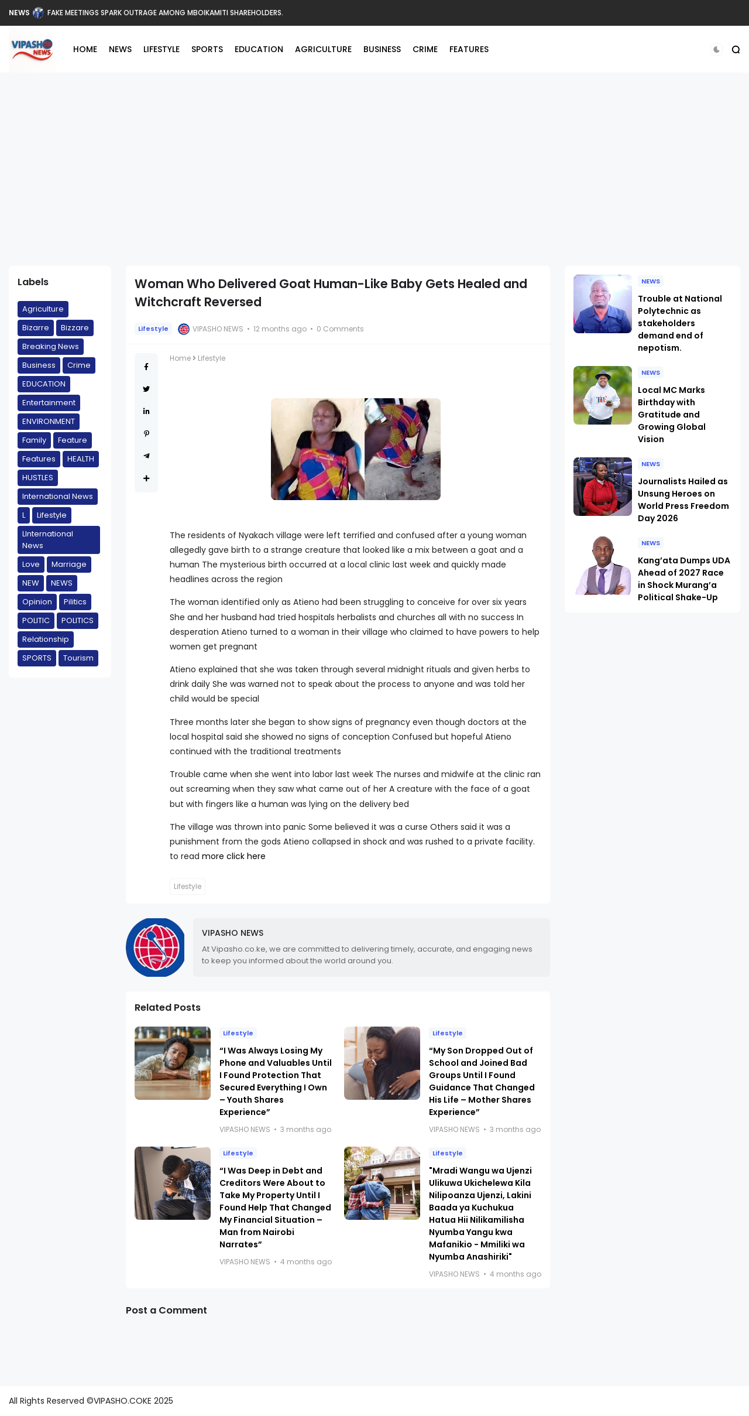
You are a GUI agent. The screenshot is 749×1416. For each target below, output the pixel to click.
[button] (716, 49)
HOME (85, 49)
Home (180, 358)
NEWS (19, 13)
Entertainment (48, 402)
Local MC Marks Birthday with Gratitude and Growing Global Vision (672, 414)
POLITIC (36, 620)
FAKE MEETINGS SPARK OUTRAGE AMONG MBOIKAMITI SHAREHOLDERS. (165, 13)
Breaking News (50, 346)
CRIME (425, 49)
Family (34, 440)
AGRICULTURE (323, 49)
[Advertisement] (374, 169)
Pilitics (75, 601)
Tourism (78, 657)
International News (57, 496)
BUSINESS (382, 49)
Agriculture (43, 308)
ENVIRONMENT (48, 421)
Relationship (45, 639)
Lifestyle (52, 515)
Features (39, 458)
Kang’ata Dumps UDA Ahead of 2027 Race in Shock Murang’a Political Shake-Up (684, 579)
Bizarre (35, 327)
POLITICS (77, 620)
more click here (234, 856)
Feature (72, 440)
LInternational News (47, 539)
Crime (79, 365)
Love (31, 564)
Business (39, 365)
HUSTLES (37, 477)
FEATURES (469, 49)
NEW (30, 583)
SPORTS (207, 49)
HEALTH (80, 458)
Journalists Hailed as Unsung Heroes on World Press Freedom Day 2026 (683, 500)
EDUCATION (259, 49)
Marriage (69, 564)
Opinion (37, 601)
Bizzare (75, 327)
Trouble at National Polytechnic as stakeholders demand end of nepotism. (680, 323)
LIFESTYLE (161, 49)
